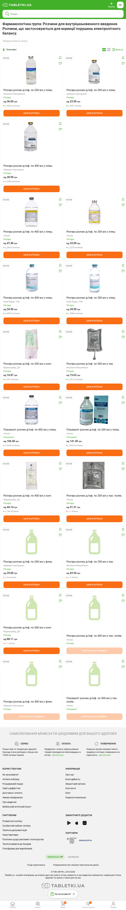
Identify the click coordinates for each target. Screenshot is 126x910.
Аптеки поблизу (10, 779)
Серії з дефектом (11, 788)
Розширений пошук (12, 784)
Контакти (70, 788)
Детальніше (57, 755)
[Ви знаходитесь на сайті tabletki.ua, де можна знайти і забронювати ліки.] (17, 5)
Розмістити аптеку (12, 821)
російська (73, 856)
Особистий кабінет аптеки (16, 825)
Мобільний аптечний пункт (16, 806)
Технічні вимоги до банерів (16, 844)
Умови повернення (12, 797)
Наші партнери (10, 834)
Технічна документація (14, 830)
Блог (68, 793)
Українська (53, 856)
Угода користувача (36, 865)
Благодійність (72, 779)
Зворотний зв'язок (75, 784)
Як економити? (10, 774)
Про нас (69, 774)
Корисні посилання (75, 797)
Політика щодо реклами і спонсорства (23, 839)
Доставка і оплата (12, 793)
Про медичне (9, 802)
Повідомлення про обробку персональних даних (76, 865)
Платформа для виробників (17, 848)
